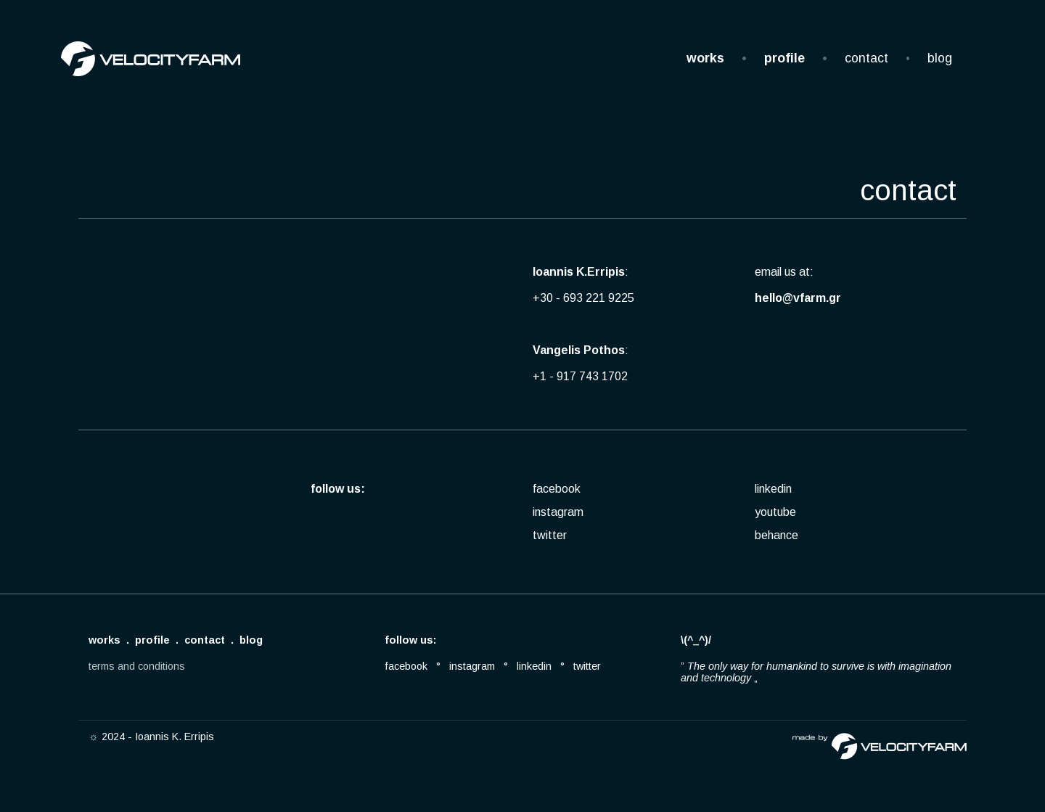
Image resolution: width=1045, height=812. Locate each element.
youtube (775, 512)
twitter (550, 535)
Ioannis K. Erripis (174, 736)
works (705, 58)
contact (866, 58)
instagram (558, 512)
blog (939, 58)
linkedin (773, 489)
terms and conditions (137, 666)
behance (776, 535)
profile (784, 58)
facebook (557, 489)
